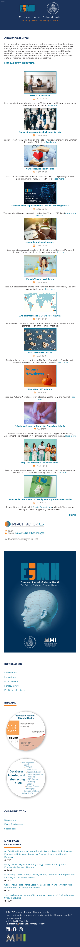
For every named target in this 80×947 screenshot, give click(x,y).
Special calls (10, 828)
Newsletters (10, 820)
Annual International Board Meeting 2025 (40, 316)
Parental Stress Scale (40, 95)
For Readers (10, 672)
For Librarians (11, 681)
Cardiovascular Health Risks (40, 169)
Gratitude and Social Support (40, 242)
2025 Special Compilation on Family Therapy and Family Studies (40, 499)
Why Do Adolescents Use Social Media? (40, 462)
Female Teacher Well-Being (40, 279)
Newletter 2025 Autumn (40, 389)
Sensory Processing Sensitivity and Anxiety (40, 132)
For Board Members (14, 690)
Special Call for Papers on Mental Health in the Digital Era (40, 205)
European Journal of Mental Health (40, 19)
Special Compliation (42, 507)
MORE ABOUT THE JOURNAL (19, 63)
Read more (52, 105)
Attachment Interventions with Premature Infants (40, 426)
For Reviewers (11, 686)
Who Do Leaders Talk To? (40, 352)
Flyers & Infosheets (13, 824)
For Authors (10, 677)
